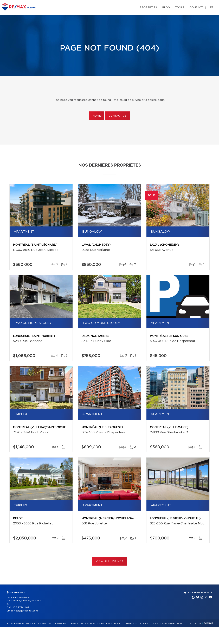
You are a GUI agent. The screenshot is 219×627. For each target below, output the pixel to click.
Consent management (170, 623)
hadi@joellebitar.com (26, 611)
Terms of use (150, 623)
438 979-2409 (21, 607)
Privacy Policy (133, 623)
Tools (179, 7)
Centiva (207, 623)
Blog (166, 7)
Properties (148, 7)
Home (97, 116)
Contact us (117, 116)
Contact (196, 7)
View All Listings (109, 561)
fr (212, 7)
